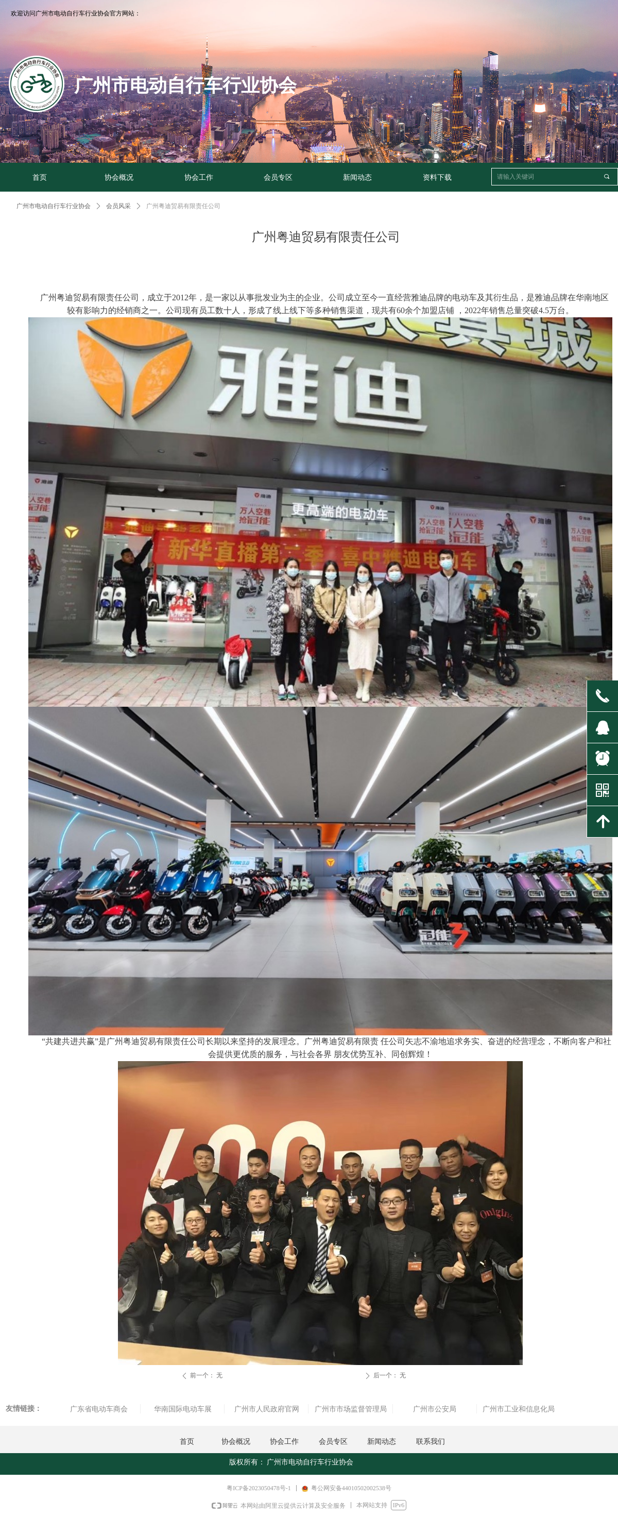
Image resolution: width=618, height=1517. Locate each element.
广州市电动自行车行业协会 (53, 206)
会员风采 (118, 206)
